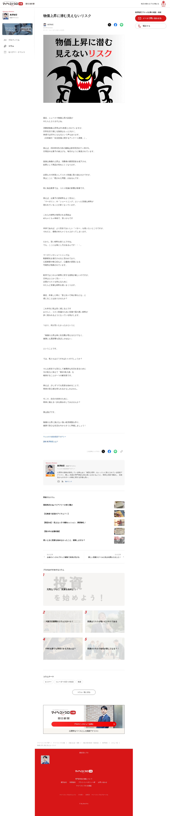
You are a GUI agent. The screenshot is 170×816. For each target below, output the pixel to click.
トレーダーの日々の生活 (56, 30)
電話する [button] (146, 26)
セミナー (48, 682)
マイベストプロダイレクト (67, 795)
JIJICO (87, 795)
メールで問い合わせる (152, 18)
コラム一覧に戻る (83, 692)
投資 (79, 682)
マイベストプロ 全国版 (84, 786)
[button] (68, 481)
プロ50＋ (81, 795)
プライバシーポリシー (86, 782)
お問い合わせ (102, 782)
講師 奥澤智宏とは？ (50, 441)
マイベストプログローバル (99, 795)
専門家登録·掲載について (83, 779)
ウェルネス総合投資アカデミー (54, 437)
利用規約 (73, 782)
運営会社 (64, 782)
